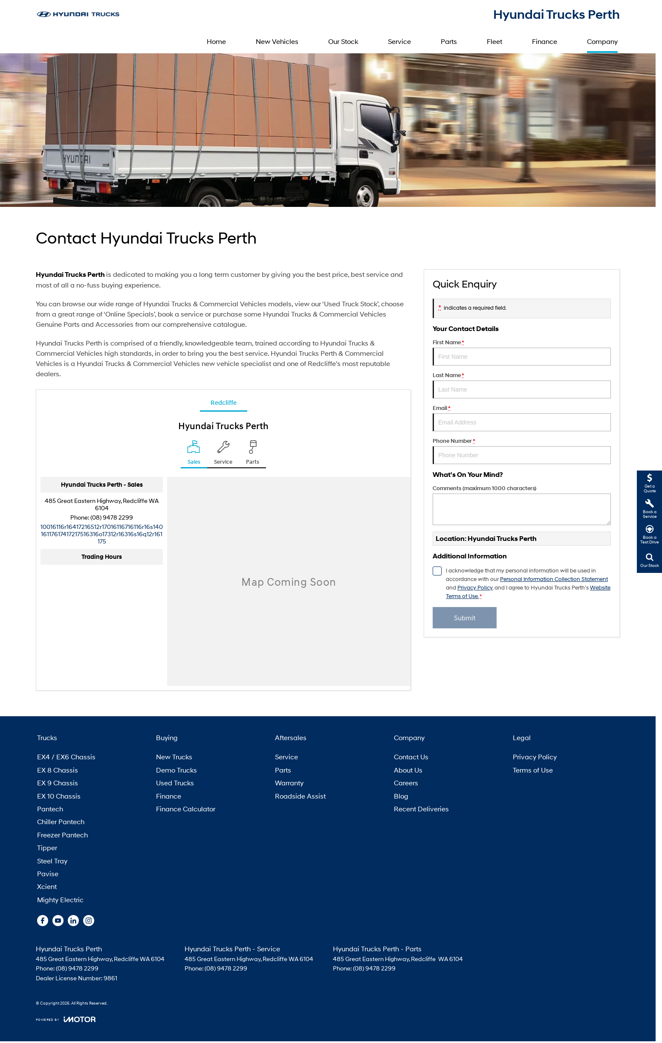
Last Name (522, 385)
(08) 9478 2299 (111, 517)
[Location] (194, 454)
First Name (522, 352)
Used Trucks (175, 783)
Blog (401, 796)
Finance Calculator (185, 809)
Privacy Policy (535, 756)
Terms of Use (533, 770)
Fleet (494, 41)
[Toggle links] (65, 1019)
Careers (406, 783)
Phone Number (522, 451)
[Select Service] (223, 454)
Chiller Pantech (60, 821)
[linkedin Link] (73, 920)
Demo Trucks (176, 770)
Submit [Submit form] (465, 617)
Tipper (47, 847)
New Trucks (174, 756)
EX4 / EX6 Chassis (66, 756)
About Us (408, 770)
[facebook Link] (42, 920)
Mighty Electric (60, 899)
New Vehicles (277, 41)
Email (522, 418)
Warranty (289, 783)
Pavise (47, 873)
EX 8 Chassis (57, 770)
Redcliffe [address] (224, 402)
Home (216, 41)
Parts (449, 41)
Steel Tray (52, 861)
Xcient (47, 886)
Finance (544, 41)
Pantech (50, 809)
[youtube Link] (58, 920)
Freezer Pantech (62, 835)
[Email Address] (101, 534)
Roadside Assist (300, 796)
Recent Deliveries (421, 809)
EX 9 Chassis (57, 783)
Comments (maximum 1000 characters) (522, 505)
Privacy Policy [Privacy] (474, 587)
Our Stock (343, 41)
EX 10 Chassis (59, 796)
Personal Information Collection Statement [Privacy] (554, 579)
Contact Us (411, 756)
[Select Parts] (252, 454)
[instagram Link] (88, 920)
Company (602, 41)
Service (399, 41)
